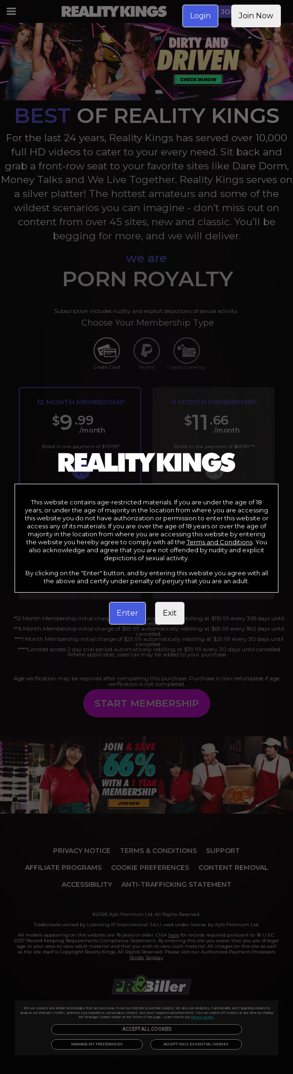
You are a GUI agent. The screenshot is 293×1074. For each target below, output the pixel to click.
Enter (127, 613)
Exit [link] (170, 613)
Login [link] (200, 15)
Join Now (256, 15)
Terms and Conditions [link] (220, 542)
